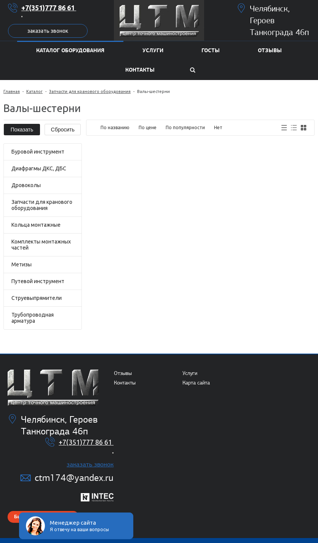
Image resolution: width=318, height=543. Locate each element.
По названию (115, 127)
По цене (148, 127)
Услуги (189, 373)
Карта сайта (196, 383)
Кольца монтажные (36, 225)
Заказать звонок (47, 31)
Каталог (34, 91)
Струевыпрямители (36, 298)
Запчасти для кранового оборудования (90, 91)
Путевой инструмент (37, 281)
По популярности (185, 127)
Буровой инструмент (37, 152)
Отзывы (123, 373)
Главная (11, 91)
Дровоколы (26, 185)
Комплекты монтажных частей (41, 245)
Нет (218, 127)
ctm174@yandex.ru (74, 478)
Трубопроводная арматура (32, 318)
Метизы (21, 264)
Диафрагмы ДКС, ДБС (38, 168)
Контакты (125, 383)
